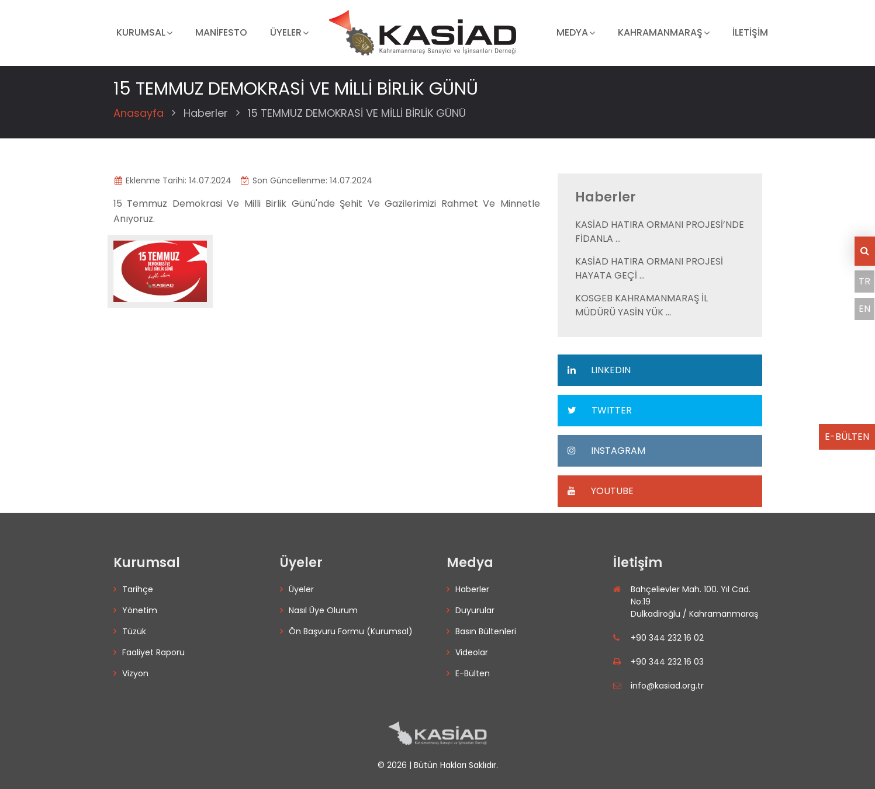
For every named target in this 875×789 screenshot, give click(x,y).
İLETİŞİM (750, 32)
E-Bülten (472, 673)
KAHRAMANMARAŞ (660, 32)
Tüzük (134, 631)
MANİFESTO (221, 32)
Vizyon (135, 673)
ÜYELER (286, 32)
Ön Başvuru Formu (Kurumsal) (351, 631)
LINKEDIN (598, 370)
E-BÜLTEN (847, 436)
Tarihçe (137, 589)
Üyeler (301, 589)
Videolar (471, 652)
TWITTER (599, 410)
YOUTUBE (600, 491)
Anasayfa (138, 113)
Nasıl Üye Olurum (323, 610)
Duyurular (474, 610)
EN (864, 308)
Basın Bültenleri (485, 631)
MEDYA (572, 32)
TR (864, 281)
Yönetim (139, 610)
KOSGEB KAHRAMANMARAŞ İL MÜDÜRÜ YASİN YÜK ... (641, 305)
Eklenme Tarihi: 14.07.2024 (172, 180)
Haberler (206, 113)
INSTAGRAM (605, 450)
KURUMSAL (140, 32)
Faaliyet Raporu (153, 652)
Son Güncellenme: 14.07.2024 (306, 180)
